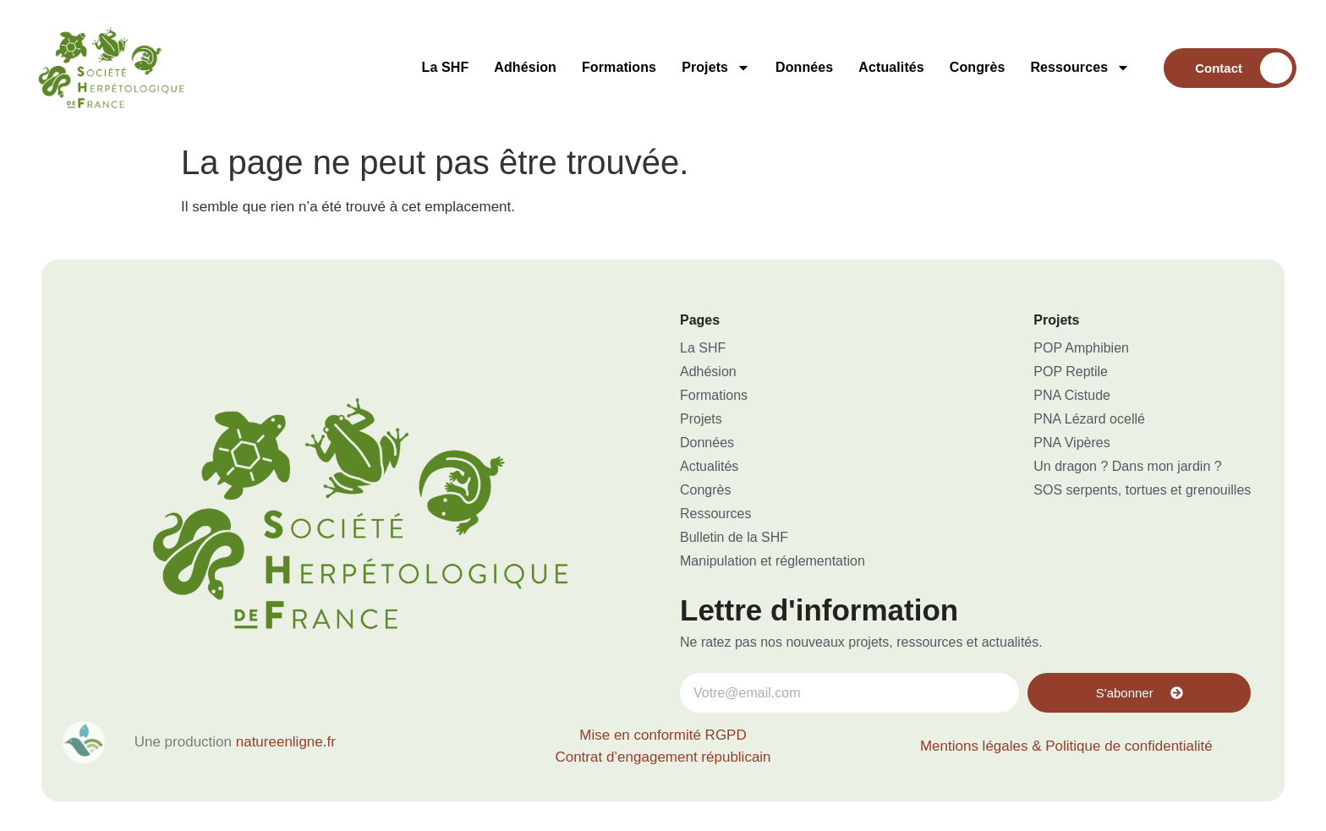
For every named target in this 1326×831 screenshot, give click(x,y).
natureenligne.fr (286, 742)
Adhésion (525, 67)
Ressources (1080, 67)
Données (804, 67)
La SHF (445, 67)
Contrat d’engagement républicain (662, 757)
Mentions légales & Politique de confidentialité (1066, 746)
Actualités (890, 67)
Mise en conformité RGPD (662, 735)
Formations (619, 67)
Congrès (977, 67)
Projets (716, 67)
